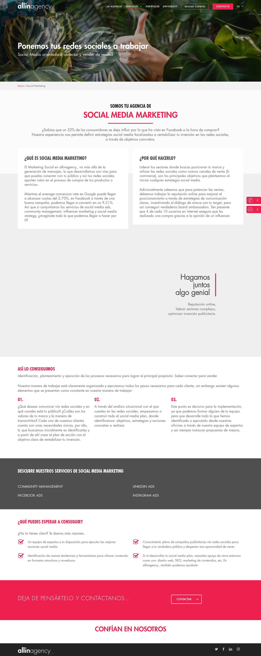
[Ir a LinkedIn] (232, 649)
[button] (186, 599)
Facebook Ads (30, 495)
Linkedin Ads (143, 486)
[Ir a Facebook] (225, 649)
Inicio (21, 85)
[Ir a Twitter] (218, 649)
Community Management (40, 486)
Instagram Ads (146, 495)
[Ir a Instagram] (240, 649)
